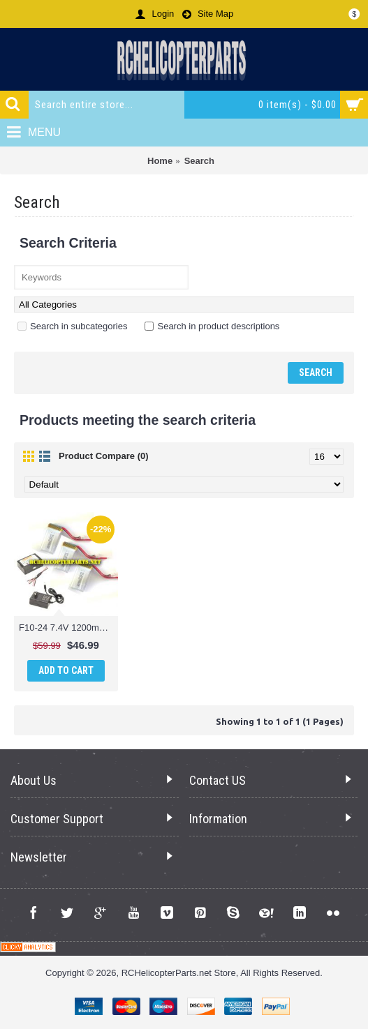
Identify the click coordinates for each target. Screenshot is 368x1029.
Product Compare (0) (104, 456)
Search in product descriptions (212, 326)
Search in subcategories (72, 326)
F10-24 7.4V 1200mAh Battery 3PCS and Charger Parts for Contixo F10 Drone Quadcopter (68, 627)
